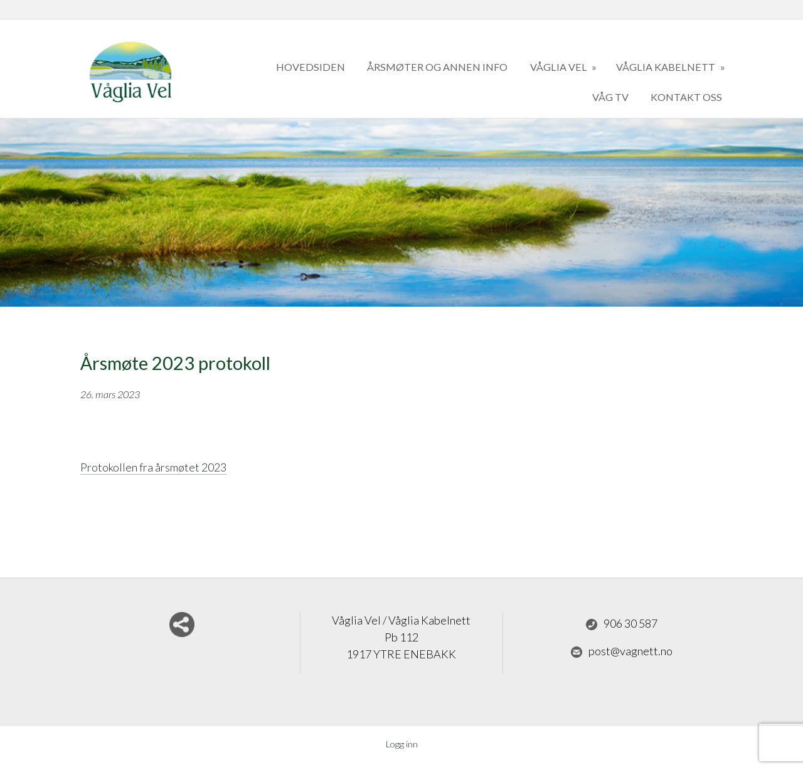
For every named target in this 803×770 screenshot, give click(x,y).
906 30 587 (621, 623)
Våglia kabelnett (666, 67)
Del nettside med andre (181, 624)
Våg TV (610, 97)
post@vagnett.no (621, 651)
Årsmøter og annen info (437, 67)
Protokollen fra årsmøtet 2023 (153, 467)
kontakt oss (686, 97)
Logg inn (402, 744)
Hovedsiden (310, 67)
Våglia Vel (559, 67)
